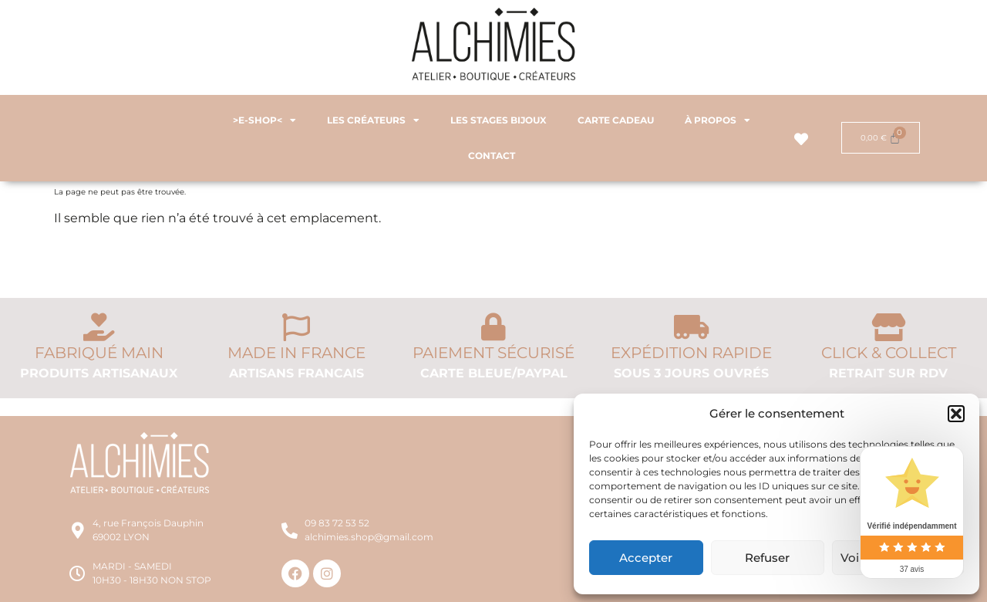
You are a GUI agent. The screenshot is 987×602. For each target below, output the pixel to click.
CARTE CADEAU (616, 120)
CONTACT (491, 155)
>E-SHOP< (264, 120)
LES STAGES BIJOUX (498, 120)
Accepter (645, 557)
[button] (956, 413)
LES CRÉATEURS (373, 120)
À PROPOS (717, 120)
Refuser (767, 557)
